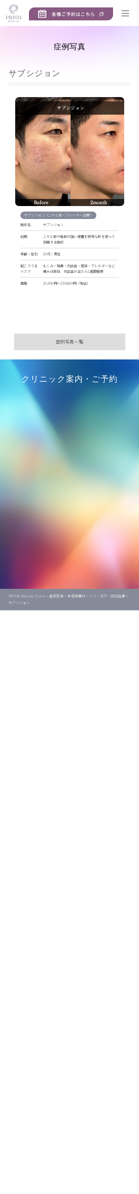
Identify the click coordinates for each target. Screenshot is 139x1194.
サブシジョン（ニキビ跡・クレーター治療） (59, 215)
